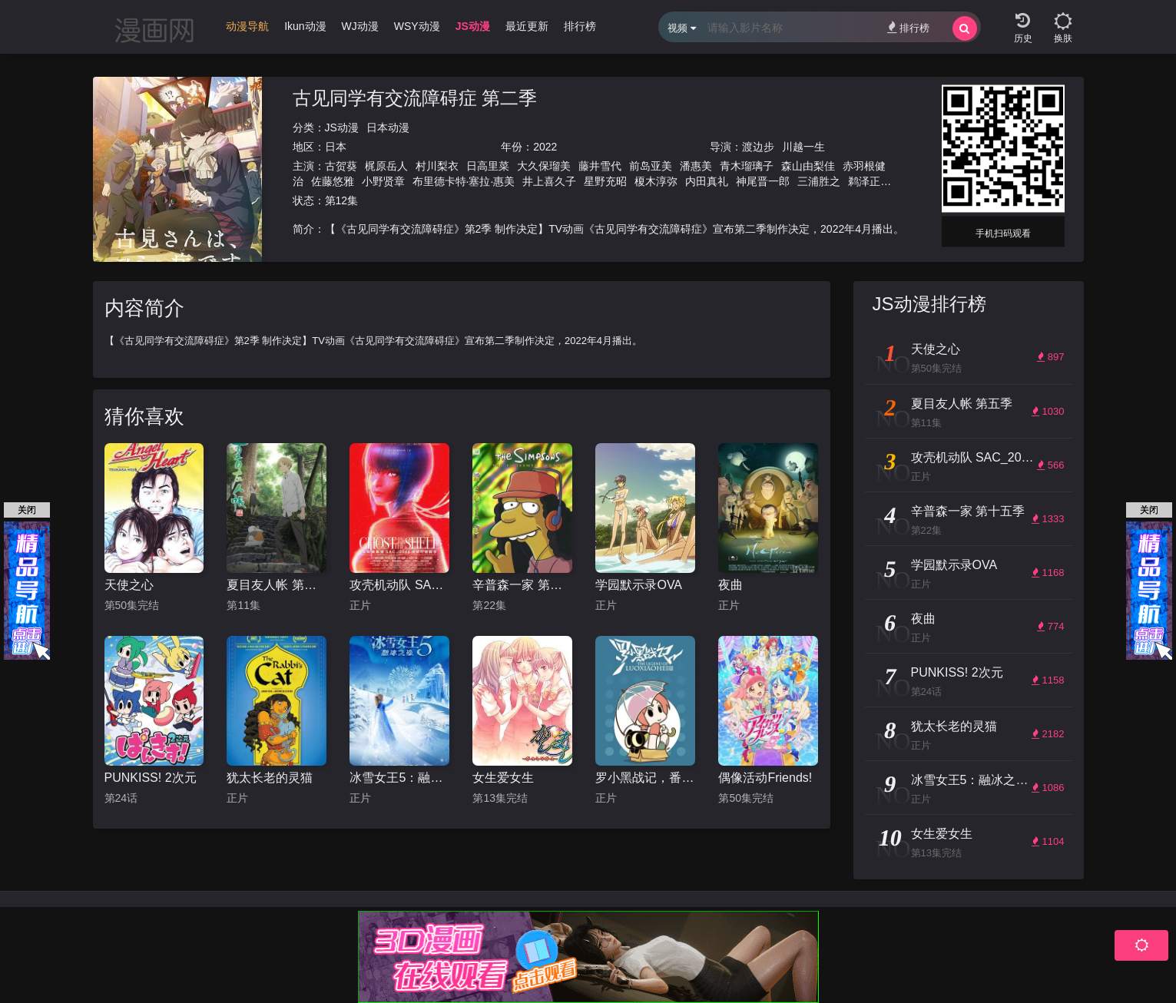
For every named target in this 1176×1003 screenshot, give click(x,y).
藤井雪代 (599, 166)
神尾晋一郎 (763, 181)
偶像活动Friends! (765, 777)
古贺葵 (341, 166)
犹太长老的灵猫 (270, 777)
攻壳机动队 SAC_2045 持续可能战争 (399, 584)
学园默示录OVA (638, 584)
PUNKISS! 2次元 (150, 777)
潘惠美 (696, 166)
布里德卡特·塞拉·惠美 (463, 181)
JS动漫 (342, 127)
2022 (545, 147)
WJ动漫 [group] (360, 26)
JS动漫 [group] (472, 26)
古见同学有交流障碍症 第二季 (415, 98)
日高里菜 (487, 166)
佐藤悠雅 (332, 181)
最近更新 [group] (526, 26)
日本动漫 (387, 127)
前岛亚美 (650, 166)
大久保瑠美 (544, 166)
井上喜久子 (549, 181)
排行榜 (908, 27)
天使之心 (129, 584)
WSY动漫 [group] (417, 26)
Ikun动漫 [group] (305, 26)
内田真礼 (706, 181)
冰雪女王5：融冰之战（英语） (399, 777)
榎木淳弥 (655, 181)
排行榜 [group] (580, 26)
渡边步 (758, 147)
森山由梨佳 (808, 166)
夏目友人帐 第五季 (276, 584)
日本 (335, 147)
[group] (247, 30)
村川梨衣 (437, 166)
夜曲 (730, 584)
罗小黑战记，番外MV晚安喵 (645, 777)
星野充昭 (605, 181)
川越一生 (803, 147)
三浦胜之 (818, 181)
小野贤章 (383, 181)
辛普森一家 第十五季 (522, 584)
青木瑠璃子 (747, 166)
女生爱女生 (503, 777)
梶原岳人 (386, 166)
